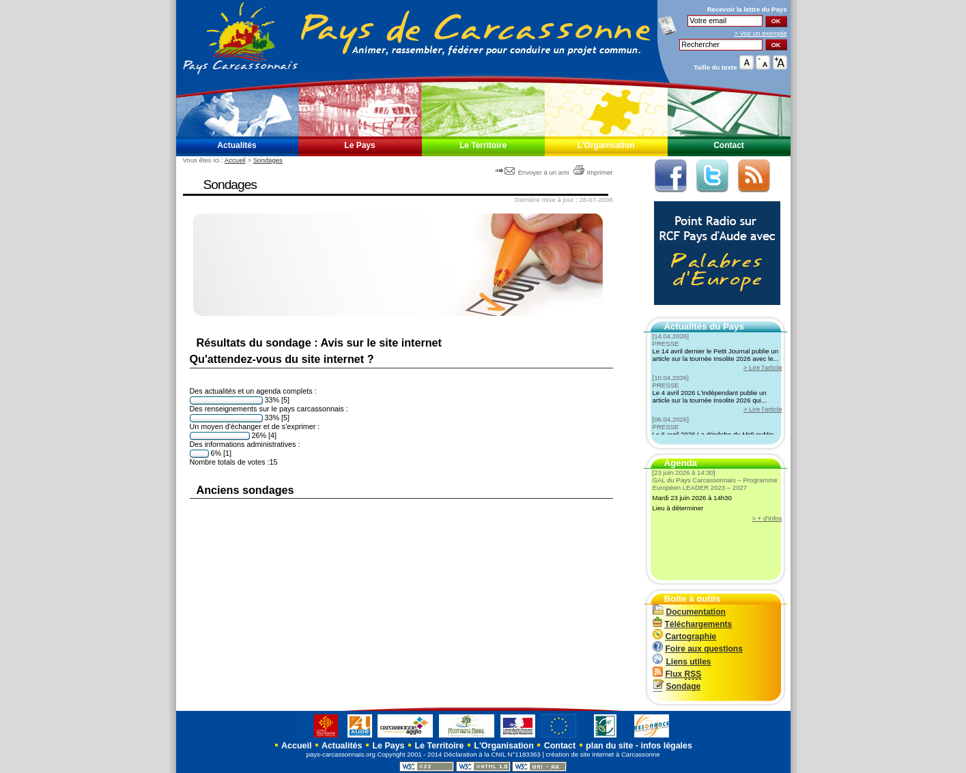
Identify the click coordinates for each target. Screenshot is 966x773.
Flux (677, 674)
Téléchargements (693, 624)
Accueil (235, 160)
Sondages (268, 160)
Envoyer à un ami (533, 172)
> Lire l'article (762, 367)
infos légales (666, 745)
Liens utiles (682, 662)
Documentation (689, 612)
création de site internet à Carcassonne (603, 754)
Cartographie (685, 636)
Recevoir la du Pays (747, 9)
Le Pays (359, 145)
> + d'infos (767, 518)
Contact (728, 145)
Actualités (236, 145)
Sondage (677, 686)
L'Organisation (605, 145)
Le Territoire (483, 145)
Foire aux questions (698, 649)
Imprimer (593, 172)
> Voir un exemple (760, 33)
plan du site (609, 745)
